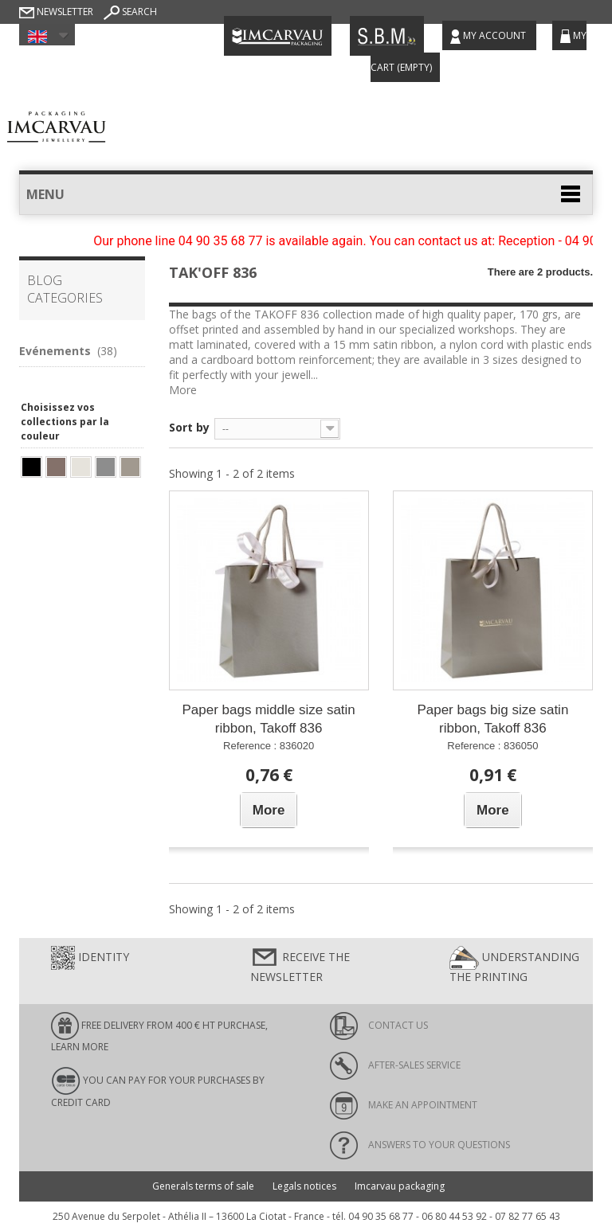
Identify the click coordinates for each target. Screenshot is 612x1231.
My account (489, 36)
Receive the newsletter (300, 965)
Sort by (189, 427)
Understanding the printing (514, 965)
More (183, 389)
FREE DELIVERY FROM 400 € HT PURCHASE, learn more (159, 1032)
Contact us (379, 1025)
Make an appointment (403, 1105)
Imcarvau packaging (400, 1186)
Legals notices (304, 1186)
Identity (90, 958)
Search (130, 11)
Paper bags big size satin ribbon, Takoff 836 (492, 719)
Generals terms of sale (203, 1186)
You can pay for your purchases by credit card (158, 1087)
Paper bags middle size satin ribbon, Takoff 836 (268, 719)
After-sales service (395, 1065)
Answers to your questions (420, 1144)
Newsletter (56, 11)
